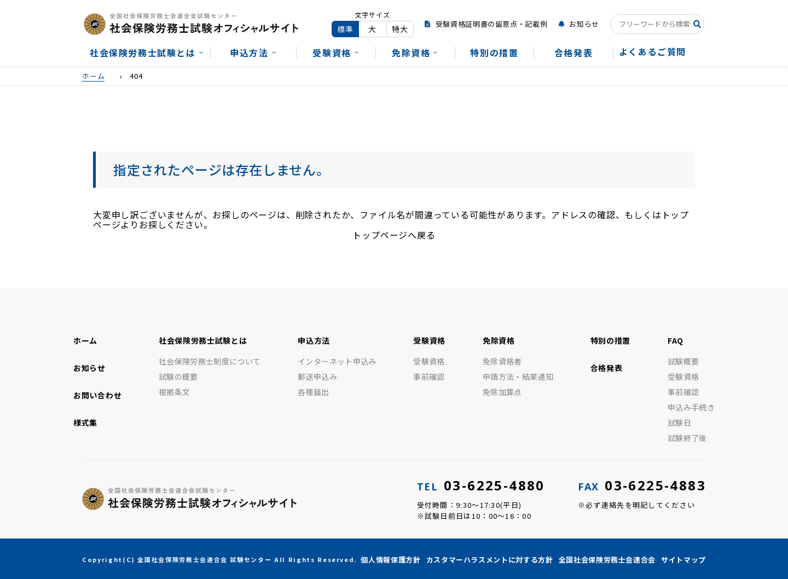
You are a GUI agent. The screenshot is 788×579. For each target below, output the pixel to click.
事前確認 (428, 376)
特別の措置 (494, 52)
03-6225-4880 (481, 485)
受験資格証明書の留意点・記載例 (492, 24)
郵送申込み (317, 376)
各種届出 (313, 391)
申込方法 (249, 52)
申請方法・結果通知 (518, 376)
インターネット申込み (337, 361)
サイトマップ (683, 559)
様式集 (85, 422)
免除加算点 (502, 391)
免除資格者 (502, 361)
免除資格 (411, 52)
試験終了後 (687, 437)
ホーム (85, 340)
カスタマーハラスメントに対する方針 (489, 559)
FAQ (675, 340)
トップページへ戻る (393, 234)
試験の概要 (178, 376)
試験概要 (683, 361)
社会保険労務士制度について (210, 361)
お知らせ (584, 24)
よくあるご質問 (652, 51)
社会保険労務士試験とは (143, 52)
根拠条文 (174, 391)
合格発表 (573, 52)
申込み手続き (691, 407)
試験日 (679, 422)
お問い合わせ (97, 395)
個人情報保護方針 (390, 559)
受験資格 (331, 52)
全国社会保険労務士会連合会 (607, 559)
